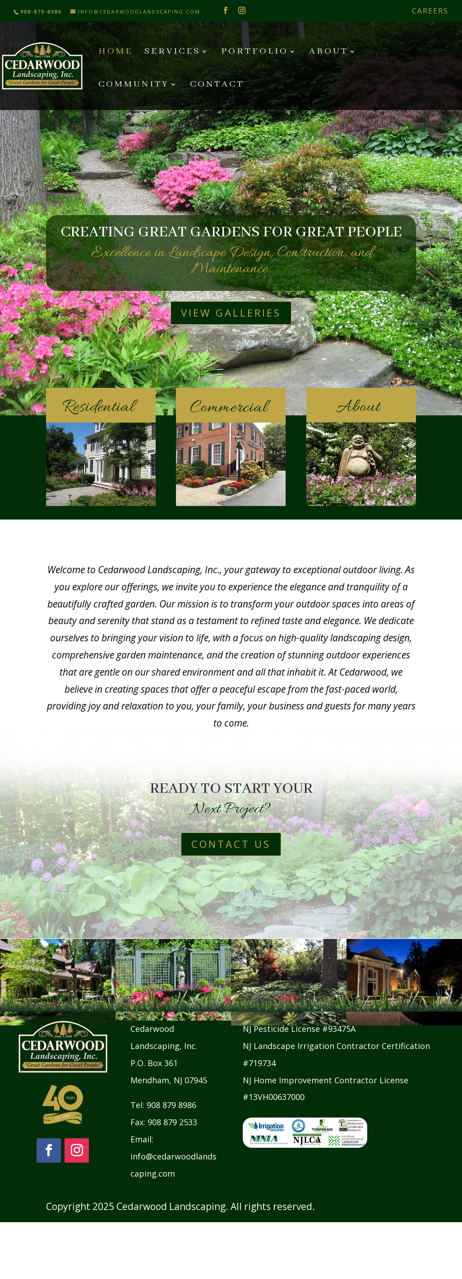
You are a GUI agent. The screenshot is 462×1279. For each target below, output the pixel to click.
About (328, 52)
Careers (430, 11)
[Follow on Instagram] (77, 1150)
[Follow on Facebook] (49, 1150)
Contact (217, 85)
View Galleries (231, 312)
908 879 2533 (172, 1122)
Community (133, 85)
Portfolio (254, 52)
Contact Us (231, 844)
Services (172, 52)
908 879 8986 (171, 1105)
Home (115, 52)
